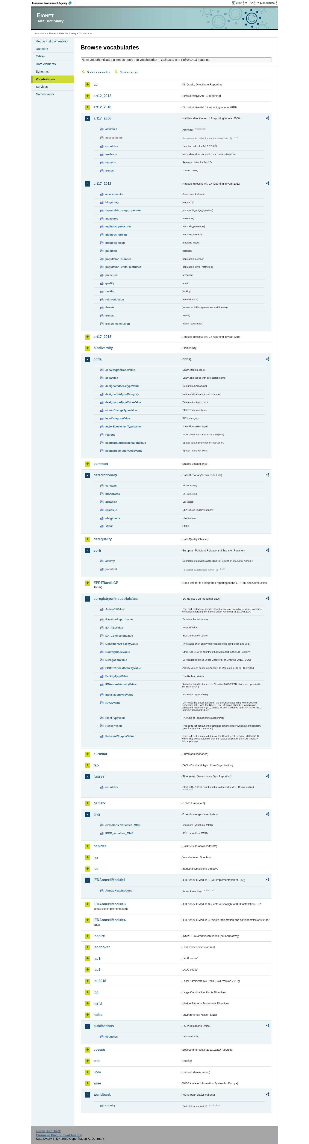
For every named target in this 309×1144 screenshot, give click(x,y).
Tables (40, 56)
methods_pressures (118, 226)
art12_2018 (102, 107)
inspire (99, 936)
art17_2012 (102, 183)
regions (110, 434)
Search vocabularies (98, 72)
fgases (99, 776)
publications (104, 1026)
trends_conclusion (117, 323)
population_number (118, 259)
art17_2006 (102, 118)
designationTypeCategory (122, 394)
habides (100, 846)
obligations (112, 518)
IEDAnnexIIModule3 (110, 904)
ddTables (111, 501)
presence (111, 275)
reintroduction (114, 299)
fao (96, 765)
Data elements (46, 64)
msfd (98, 1003)
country (110, 1105)
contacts (111, 485)
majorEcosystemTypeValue (123, 426)
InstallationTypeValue (119, 694)
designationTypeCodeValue (123, 402)
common (101, 464)
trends (109, 170)
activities (111, 129)
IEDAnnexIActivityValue (120, 684)
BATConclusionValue (119, 635)
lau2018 (100, 981)
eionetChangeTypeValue (121, 410)
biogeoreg (112, 202)
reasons (110, 162)
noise (98, 1015)
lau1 (97, 958)
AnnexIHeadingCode (118, 890)
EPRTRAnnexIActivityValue (123, 668)
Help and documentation (52, 41)
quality (109, 283)
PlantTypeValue (115, 718)
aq (96, 84)
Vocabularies (45, 79)
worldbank (102, 1094)
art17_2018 (102, 337)
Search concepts (129, 72)
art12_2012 (102, 96)
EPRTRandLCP (106, 583)
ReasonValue (114, 725)
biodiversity (103, 348)
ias (96, 857)
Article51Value (114, 609)
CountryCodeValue (117, 652)
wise (97, 1083)
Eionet (52, 33)
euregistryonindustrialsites (116, 598)
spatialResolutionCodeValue (123, 450)
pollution (111, 250)
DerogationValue (116, 660)
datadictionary (105, 475)
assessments (114, 194)
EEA (53, 3)
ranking (110, 291)
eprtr (97, 550)
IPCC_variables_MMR (119, 833)
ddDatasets (112, 493)
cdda (97, 359)
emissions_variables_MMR (122, 825)
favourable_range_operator (123, 210)
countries (111, 146)
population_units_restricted (123, 267)
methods (111, 154)
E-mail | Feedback (48, 1131)
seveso (99, 1049)
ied (96, 869)
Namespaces (45, 94)
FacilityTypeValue (116, 676)
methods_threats (116, 234)
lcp (96, 992)
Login (239, 2)
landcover (102, 947)
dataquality (103, 539)
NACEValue (112, 702)
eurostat (100, 754)
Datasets (42, 49)
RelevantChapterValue (119, 736)
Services (42, 86)
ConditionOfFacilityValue (121, 643)
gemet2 (100, 803)
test (97, 1061)
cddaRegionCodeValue (120, 370)
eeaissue (111, 510)
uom (97, 1072)
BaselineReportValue (119, 619)
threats (110, 307)
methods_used (115, 242)
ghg (97, 814)
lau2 (97, 969)
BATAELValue (114, 627)
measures (111, 218)
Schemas (42, 71)
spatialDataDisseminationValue (125, 442)
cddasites (111, 377)
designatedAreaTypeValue (122, 386)
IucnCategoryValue (117, 418)
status (109, 526)
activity (110, 561)
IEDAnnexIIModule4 (110, 920)
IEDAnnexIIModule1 (110, 880)
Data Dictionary (67, 33)
